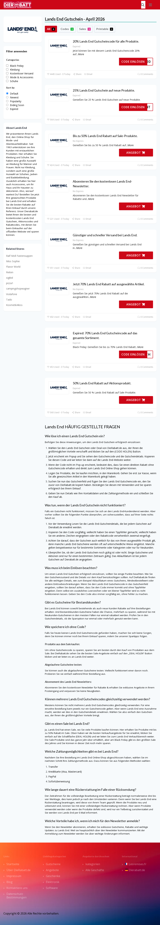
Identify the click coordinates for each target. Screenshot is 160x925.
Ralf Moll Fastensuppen (19, 255)
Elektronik (52, 882)
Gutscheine (53, 864)
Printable (104, 29)
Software (52, 888)
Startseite (12, 864)
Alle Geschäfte (94, 870)
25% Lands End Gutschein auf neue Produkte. (104, 90)
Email (88, 74)
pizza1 (9, 283)
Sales (85, 29)
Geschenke (53, 876)
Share (77, 74)
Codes (67, 29)
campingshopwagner (18, 288)
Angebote (52, 870)
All (51, 29)
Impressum (13, 876)
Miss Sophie (13, 261)
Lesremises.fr (135, 864)
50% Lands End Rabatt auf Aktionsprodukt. (102, 383)
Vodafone (11, 294)
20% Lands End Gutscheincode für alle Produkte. (106, 41)
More (81, 54)
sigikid (9, 277)
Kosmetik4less (14, 305)
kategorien (92, 864)
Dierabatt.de (135, 870)
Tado (9, 299)
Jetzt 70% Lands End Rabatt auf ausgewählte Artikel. (108, 284)
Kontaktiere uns (17, 888)
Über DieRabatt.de (18, 870)
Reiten (9, 272)
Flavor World (13, 266)
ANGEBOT (135, 153)
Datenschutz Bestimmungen (16, 895)
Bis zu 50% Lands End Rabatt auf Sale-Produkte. (105, 136)
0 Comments (145, 74)
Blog (9, 882)
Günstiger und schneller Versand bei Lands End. (105, 235)
